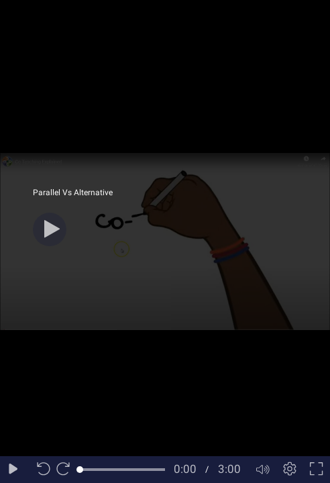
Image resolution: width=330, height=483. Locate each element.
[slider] (122, 469)
